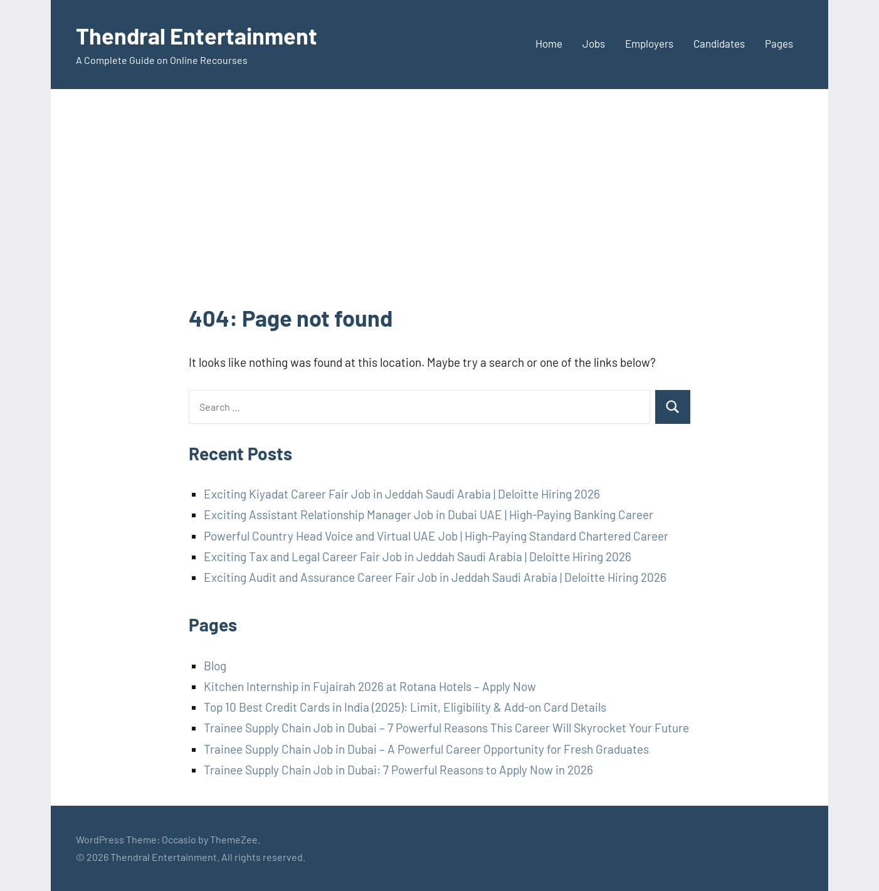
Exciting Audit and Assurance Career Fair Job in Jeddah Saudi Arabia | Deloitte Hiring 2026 (435, 577)
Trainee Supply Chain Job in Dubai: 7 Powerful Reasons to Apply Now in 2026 (398, 769)
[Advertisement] (439, 208)
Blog (215, 665)
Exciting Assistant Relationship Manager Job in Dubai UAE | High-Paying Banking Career (428, 514)
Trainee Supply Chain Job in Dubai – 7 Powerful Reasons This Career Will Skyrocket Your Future (446, 727)
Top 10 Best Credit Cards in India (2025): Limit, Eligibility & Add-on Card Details (405, 707)
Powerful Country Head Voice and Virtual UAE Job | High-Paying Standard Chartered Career (436, 536)
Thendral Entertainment (196, 35)
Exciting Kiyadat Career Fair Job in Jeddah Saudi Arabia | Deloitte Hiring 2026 (402, 494)
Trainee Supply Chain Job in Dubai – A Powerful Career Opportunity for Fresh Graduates (426, 749)
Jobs (593, 43)
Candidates (719, 43)
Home (548, 43)
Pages (779, 43)
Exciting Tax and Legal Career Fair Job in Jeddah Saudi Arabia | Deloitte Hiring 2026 (417, 556)
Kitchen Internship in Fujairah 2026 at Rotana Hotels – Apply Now (370, 686)
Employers (649, 43)
